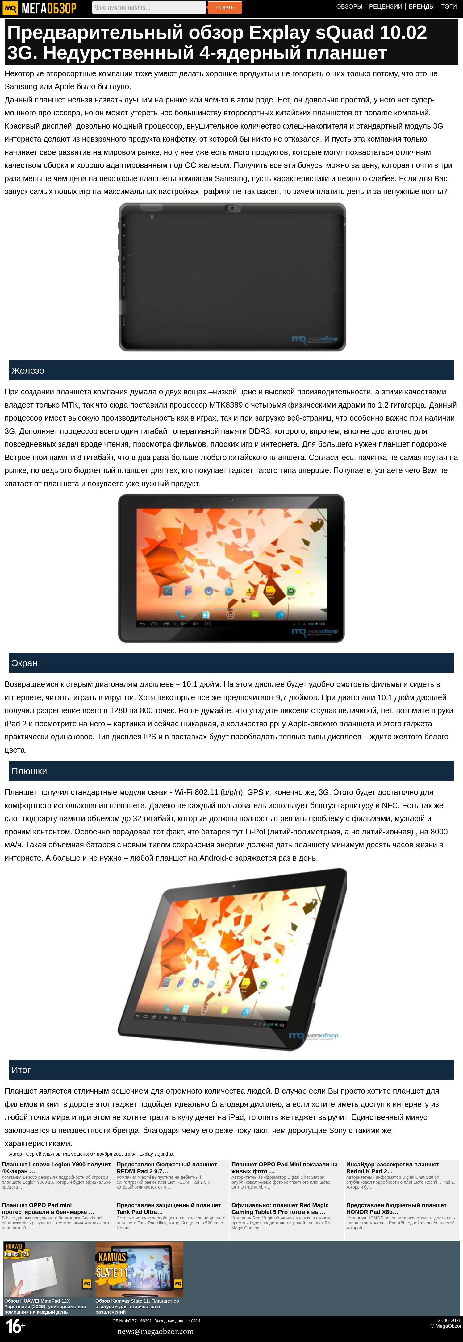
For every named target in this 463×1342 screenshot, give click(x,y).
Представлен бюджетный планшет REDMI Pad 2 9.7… (167, 1167)
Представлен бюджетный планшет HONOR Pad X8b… (396, 1208)
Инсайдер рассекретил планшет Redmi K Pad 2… (392, 1167)
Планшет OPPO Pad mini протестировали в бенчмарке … (48, 1208)
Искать (225, 7)
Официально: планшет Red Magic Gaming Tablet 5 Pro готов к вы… (280, 1208)
